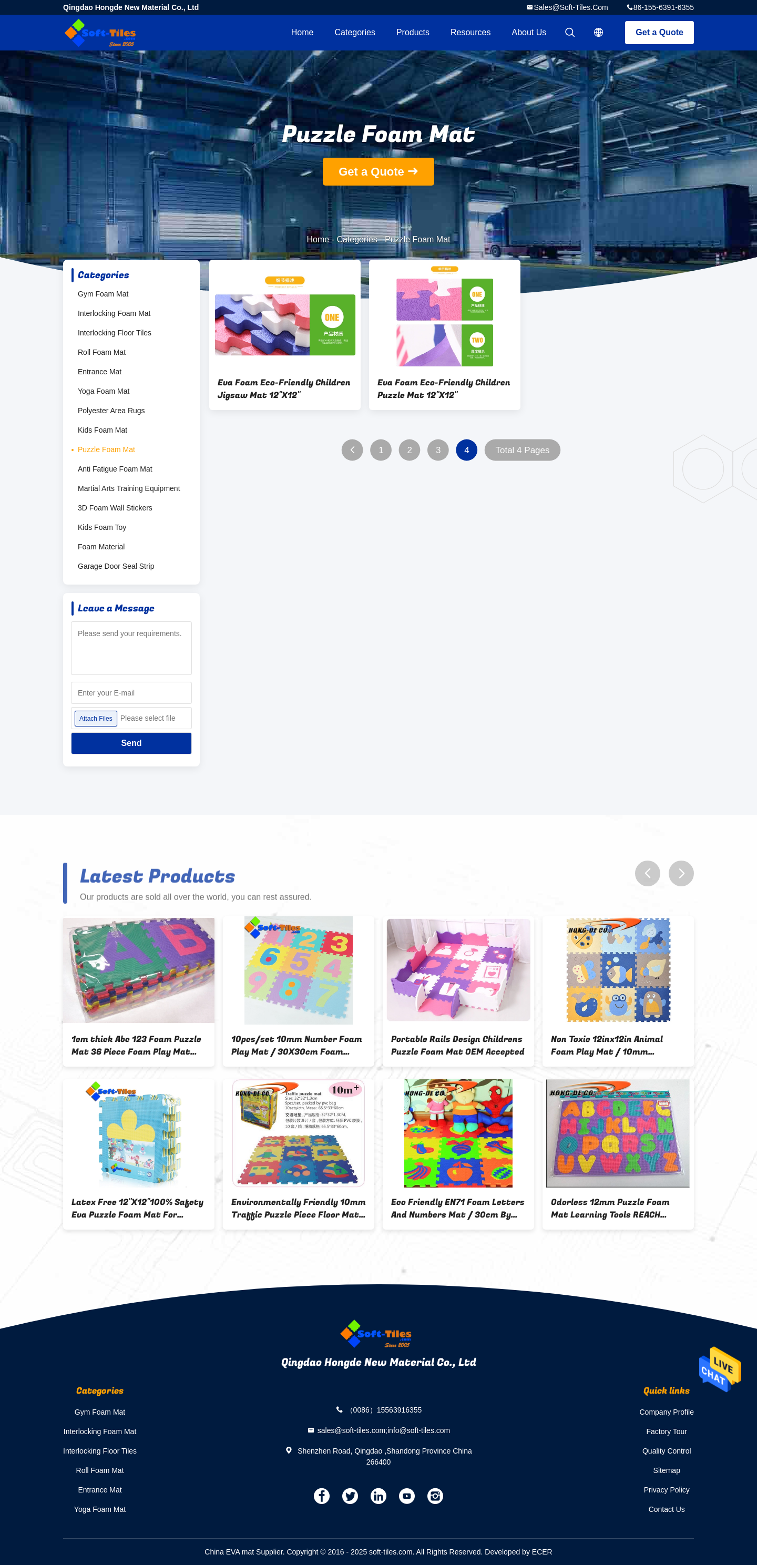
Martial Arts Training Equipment (129, 488)
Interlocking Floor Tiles (114, 333)
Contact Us (667, 1509)
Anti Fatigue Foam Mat (115, 469)
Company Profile (667, 1412)
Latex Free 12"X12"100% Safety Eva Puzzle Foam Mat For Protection (137, 1208)
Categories (355, 32)
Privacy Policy (667, 1490)
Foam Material (101, 547)
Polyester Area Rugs (111, 410)
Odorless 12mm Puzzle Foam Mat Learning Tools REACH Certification (610, 1208)
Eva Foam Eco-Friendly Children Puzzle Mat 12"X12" (443, 389)
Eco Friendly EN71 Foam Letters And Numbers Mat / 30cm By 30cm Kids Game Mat (458, 1208)
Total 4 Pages (522, 450)
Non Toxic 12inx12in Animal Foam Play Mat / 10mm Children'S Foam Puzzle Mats (611, 1045)
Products (412, 32)
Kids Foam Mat (102, 430)
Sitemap (666, 1470)
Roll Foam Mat (102, 352)
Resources (470, 32)
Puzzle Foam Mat (106, 449)
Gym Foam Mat (103, 294)
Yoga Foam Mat (103, 391)
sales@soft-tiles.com (571, 7)
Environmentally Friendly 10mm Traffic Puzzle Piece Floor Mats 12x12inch (298, 1208)
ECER (542, 1552)
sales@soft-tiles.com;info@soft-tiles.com (384, 1430)
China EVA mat (229, 1552)
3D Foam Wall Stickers (115, 508)
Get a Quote (659, 32)
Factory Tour (666, 1431)
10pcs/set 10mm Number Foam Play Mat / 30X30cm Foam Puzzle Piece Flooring (296, 1045)
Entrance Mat (99, 371)
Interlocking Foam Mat (114, 313)
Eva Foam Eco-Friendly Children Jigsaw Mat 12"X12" (284, 389)
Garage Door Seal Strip (116, 566)
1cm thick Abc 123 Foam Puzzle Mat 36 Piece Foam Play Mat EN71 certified (136, 1045)
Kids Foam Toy (102, 527)
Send (131, 743)
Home (302, 32)
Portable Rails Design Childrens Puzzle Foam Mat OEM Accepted (458, 1045)
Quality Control (666, 1451)
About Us (529, 32)
